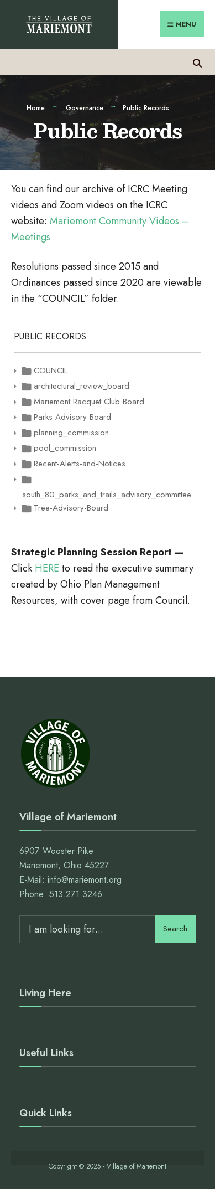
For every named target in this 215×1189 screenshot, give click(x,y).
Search (175, 929)
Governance (84, 108)
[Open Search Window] (197, 61)
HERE (47, 568)
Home (36, 108)
